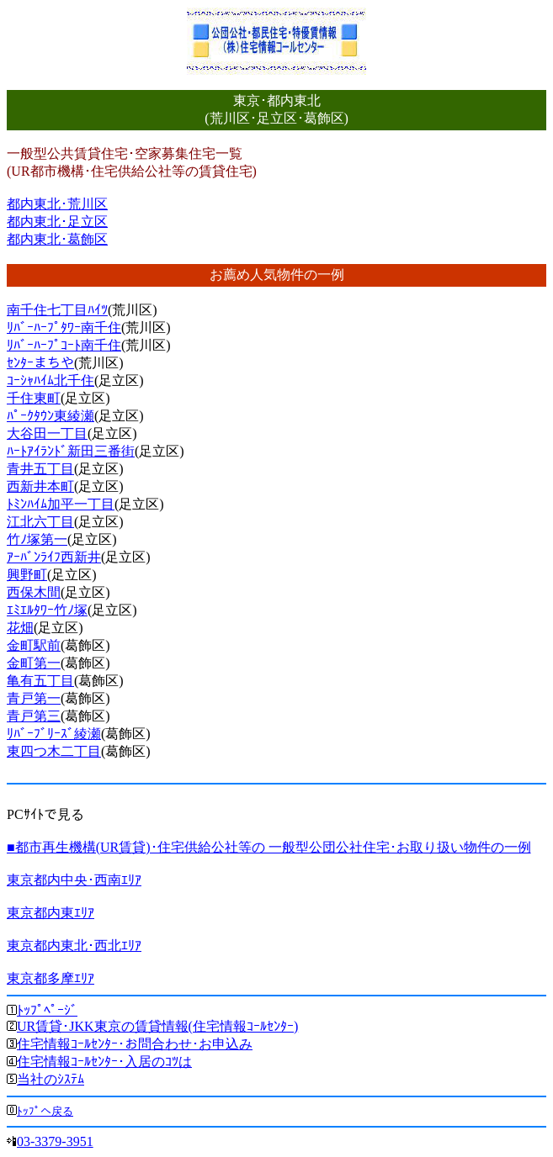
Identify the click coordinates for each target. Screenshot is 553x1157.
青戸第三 (34, 716)
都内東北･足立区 (57, 221)
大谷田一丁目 (47, 433)
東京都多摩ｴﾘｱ (50, 978)
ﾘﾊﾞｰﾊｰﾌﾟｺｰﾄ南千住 (64, 345)
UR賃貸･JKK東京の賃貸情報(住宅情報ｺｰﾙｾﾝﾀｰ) (157, 1026)
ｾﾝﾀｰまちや (40, 363)
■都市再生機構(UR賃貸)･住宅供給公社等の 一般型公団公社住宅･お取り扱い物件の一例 (269, 847)
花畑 (20, 628)
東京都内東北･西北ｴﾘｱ (74, 945)
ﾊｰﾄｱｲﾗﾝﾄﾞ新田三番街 (71, 451)
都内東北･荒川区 (57, 204)
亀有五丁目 (40, 681)
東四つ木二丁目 (54, 751)
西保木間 (34, 592)
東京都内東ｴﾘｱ (50, 913)
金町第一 (34, 663)
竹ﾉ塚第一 (37, 539)
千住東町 (34, 398)
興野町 (27, 575)
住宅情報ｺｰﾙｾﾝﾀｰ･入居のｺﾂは (104, 1061)
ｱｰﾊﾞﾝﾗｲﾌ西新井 (54, 557)
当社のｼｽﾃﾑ (50, 1079)
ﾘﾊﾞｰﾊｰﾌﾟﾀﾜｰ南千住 (64, 327)
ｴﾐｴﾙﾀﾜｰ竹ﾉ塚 (47, 610)
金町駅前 (34, 645)
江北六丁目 (40, 522)
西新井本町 (40, 486)
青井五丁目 (40, 469)
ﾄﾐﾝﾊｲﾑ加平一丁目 (60, 504)
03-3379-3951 (55, 1141)
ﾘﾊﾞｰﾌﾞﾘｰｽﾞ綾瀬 (54, 733)
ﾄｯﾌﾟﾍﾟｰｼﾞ (47, 1010)
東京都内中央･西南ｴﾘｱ (74, 880)
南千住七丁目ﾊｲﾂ (57, 310)
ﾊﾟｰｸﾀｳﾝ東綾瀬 (50, 416)
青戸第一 (34, 698)
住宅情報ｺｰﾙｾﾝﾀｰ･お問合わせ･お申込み (135, 1044)
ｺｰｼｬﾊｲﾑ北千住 (50, 380)
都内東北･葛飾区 (57, 239)
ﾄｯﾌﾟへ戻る (45, 1111)
